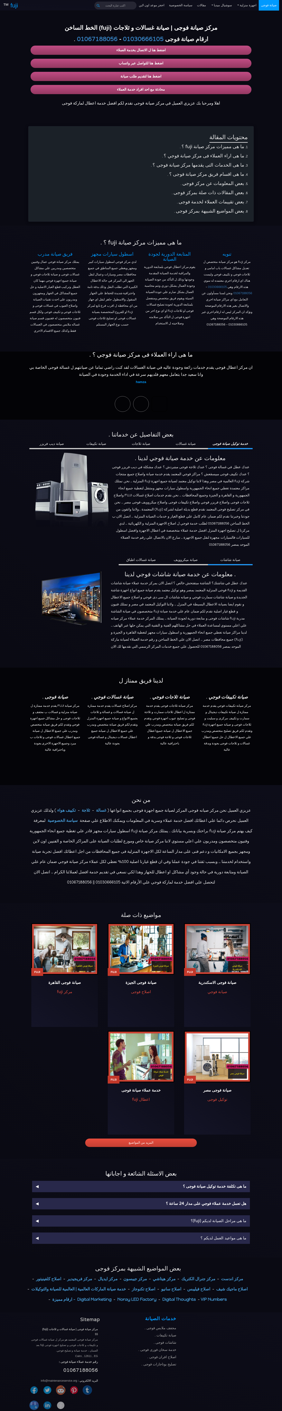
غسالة (101, 810)
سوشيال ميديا (222, 5)
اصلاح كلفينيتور (48, 1278)
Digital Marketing (94, 1299)
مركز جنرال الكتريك (198, 1278)
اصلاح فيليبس (198, 1289)
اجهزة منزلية (247, 5)
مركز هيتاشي (164, 1278)
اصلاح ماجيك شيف (232, 1289)
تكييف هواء (66, 810)
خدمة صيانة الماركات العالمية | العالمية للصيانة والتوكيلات (78, 1289)
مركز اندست (232, 1278)
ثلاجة (86, 810)
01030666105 (143, 39)
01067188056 (97, 39)
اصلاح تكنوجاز (143, 1289)
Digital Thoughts (179, 1299)
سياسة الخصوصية (180, 5)
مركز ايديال (108, 1278)
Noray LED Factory (136, 1299)
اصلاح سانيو (171, 1289)
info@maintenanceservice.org (59, 1380)
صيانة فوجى (269, 5)
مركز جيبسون (135, 1278)
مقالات (201, 5)
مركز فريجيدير (79, 1278)
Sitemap (90, 1320)
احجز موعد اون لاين (151, 5)
